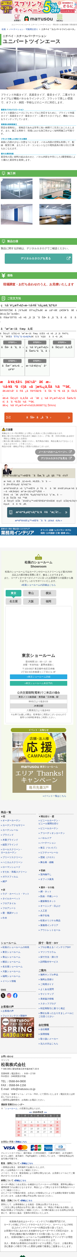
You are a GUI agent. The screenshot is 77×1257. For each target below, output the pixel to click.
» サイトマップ (46, 994)
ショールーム (11, 1108)
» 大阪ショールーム (11, 971)
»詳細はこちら (20, 1180)
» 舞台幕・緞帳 (46, 862)
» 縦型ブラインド (9, 844)
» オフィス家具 (46, 879)
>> (45, 1112)
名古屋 (13, 601)
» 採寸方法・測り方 (48, 957)
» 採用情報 (43, 1034)
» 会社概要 (43, 1029)
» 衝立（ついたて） (48, 847)
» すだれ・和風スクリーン (14, 872)
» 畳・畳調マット (9, 913)
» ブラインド (7, 835)
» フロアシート (8, 908)
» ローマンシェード (11, 867)
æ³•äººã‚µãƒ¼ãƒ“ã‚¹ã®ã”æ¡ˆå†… (38, 512)
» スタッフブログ (47, 1003)
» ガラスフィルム (9, 876)
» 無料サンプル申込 (48, 974)
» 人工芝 (42, 910)
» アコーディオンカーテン (51, 833)
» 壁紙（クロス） (47, 857)
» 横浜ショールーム (11, 961)
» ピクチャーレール (48, 852)
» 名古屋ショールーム (12, 966)
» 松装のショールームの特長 (15, 947)
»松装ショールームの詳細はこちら (38, 585)
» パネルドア (45, 838)
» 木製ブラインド (9, 840)
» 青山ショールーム (11, 957)
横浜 (48, 593)
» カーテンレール (9, 830)
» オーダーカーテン (11, 820)
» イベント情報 (8, 981)
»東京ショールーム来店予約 (38, 683)
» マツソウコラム (47, 952)
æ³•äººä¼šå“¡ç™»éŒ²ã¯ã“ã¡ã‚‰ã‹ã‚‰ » (38, 520)
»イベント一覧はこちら (54, 796)
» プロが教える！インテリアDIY (54, 947)
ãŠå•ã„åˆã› (38, 417)
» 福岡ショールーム (11, 976)
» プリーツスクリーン (12, 857)
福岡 (48, 601)
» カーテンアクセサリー (13, 825)
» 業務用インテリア (48, 925)
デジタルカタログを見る (45, 258)
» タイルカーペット (11, 898)
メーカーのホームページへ (55, 451)
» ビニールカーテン (48, 828)
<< (30, 1112)
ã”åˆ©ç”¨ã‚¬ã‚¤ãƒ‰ (20, 336)
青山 (31, 593)
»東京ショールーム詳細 (38, 676)
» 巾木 (4, 918)
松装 (4, 29)
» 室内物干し (45, 874)
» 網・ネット (45, 891)
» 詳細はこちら (20, 1142)
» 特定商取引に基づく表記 (51, 1008)
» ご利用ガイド (46, 984)
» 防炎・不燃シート (48, 896)
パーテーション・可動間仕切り (23, 29)
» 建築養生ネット (47, 901)
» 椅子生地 (43, 915)
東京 (13, 593)
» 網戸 (4, 881)
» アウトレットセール (49, 930)
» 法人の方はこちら (48, 1043)
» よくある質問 (46, 989)
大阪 (31, 601)
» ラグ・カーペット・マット (15, 893)
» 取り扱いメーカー (48, 1039)
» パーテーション (47, 843)
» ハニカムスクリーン (12, 862)
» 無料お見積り (46, 979)
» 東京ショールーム (11, 952)
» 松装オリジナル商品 (49, 920)
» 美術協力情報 (46, 998)
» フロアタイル (8, 903)
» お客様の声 (7, 1011)
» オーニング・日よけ (49, 906)
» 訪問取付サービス (48, 961)
